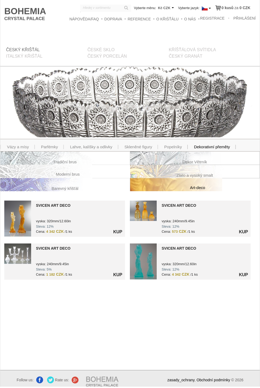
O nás (190, 19)
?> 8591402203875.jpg (17, 253)
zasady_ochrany (181, 380)
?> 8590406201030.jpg (143, 261)
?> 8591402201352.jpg (143, 211)
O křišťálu (167, 19)
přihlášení (244, 18)
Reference (139, 19)
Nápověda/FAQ (84, 19)
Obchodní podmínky (213, 380)
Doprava (113, 19)
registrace (212, 18)
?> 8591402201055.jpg (17, 219)
